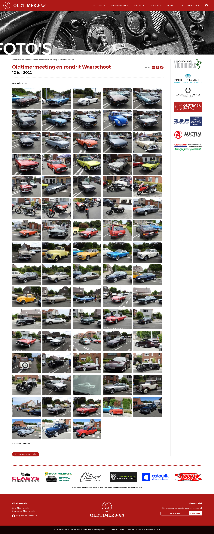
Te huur (171, 5)
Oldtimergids (189, 5)
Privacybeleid (99, 529)
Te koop (154, 5)
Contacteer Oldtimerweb (23, 511)
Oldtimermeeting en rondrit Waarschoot (59, 60)
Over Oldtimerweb (20, 508)
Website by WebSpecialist (149, 529)
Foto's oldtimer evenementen (32, 60)
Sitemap (131, 529)
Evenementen (118, 5)
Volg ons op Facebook (26, 516)
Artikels (97, 5)
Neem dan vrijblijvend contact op (117, 487)
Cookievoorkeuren (116, 529)
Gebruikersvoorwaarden (80, 529)
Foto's (137, 5)
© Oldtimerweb (60, 529)
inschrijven (195, 513)
